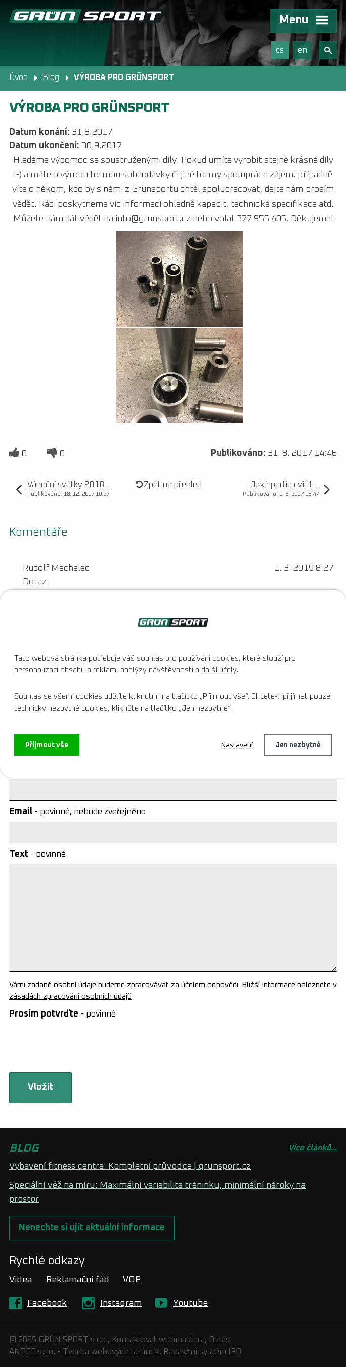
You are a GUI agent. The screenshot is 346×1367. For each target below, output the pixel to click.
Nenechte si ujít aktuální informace (92, 1227)
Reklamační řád (77, 1279)
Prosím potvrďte (62, 1014)
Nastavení (237, 745)
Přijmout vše (46, 745)
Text (37, 854)
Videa (20, 1279)
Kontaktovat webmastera (158, 1340)
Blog (50, 77)
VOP (132, 1279)
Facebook (47, 1303)
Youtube (190, 1303)
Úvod (19, 77)
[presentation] (83, 1048)
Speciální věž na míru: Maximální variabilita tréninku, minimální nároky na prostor (157, 1192)
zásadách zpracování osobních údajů (70, 996)
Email (77, 811)
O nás (219, 1340)
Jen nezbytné (298, 745)
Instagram (121, 1303)
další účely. (219, 670)
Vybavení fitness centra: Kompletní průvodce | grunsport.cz (130, 1166)
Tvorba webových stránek (111, 1352)
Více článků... (312, 1148)
